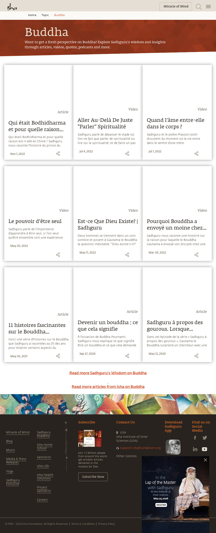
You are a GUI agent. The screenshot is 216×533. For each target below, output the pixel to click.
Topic (45, 15)
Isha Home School (45, 446)
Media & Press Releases (16, 460)
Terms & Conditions (83, 523)
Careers (42, 499)
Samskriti (44, 457)
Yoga (9, 471)
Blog (9, 441)
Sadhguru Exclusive (13, 482)
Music (10, 450)
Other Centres (126, 456)
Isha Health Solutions (45, 476)
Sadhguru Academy (44, 434)
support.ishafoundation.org (140, 448)
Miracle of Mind (17, 432)
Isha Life (43, 466)
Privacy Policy (106, 523)
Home (32, 15)
